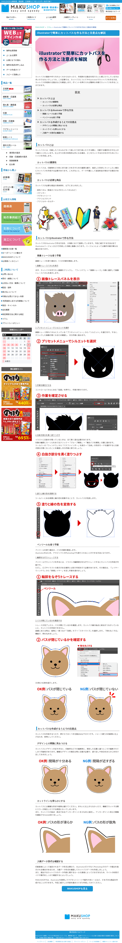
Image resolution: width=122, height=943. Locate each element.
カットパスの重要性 (50, 102)
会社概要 (50, 941)
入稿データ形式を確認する (53, 133)
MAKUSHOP (39, 27)
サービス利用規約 (94, 941)
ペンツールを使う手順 (51, 117)
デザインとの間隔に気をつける (54, 125)
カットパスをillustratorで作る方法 (56, 110)
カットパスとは (47, 98)
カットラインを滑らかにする (53, 129)
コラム (49, 27)
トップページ (41, 941)
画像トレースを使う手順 (52, 114)
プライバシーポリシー (80, 941)
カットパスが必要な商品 (52, 106)
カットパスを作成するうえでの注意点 (58, 122)
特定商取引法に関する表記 (63, 941)
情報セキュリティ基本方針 (110, 941)
